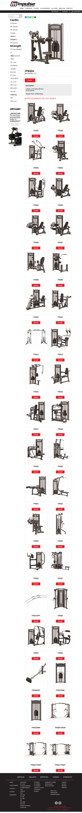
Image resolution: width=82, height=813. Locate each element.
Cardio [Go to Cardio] (36, 8)
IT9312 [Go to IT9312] (60, 318)
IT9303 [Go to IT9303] (60, 169)
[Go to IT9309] (60, 266)
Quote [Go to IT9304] (36, 212)
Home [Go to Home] (22, 8)
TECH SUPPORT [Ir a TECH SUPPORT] (49, 787)
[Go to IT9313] (36, 340)
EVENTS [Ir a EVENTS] (64, 783)
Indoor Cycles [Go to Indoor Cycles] (13, 33)
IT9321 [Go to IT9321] (35, 505)
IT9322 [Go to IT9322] (60, 505)
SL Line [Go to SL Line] (13, 82)
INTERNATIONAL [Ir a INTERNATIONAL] (55, 795)
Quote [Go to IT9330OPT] (36, 697)
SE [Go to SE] (12, 98)
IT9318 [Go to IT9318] (60, 430)
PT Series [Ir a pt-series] (37, 787)
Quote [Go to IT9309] (60, 286)
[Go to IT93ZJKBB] (60, 676)
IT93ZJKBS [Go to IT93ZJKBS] (36, 729)
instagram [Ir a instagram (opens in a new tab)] (72, 11)
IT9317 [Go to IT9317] (35, 430)
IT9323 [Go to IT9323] (35, 542)
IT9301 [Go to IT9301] (35, 132)
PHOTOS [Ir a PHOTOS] (64, 789)
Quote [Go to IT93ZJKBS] (36, 734)
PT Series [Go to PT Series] (14, 30)
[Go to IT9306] (36, 228)
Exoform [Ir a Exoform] (23, 783)
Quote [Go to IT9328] (60, 137)
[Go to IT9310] (36, 303)
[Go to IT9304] (36, 191)
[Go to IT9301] (36, 117)
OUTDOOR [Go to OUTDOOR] (23, 808)
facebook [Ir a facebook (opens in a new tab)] (56, 804)
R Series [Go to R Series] (14, 23)
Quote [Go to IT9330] (60, 622)
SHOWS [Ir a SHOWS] (64, 785)
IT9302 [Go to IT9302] (35, 169)
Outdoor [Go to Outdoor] (14, 95)
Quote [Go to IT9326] (36, 585)
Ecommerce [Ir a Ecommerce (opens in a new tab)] (57, 811)
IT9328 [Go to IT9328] (60, 132)
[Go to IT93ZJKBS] (36, 714)
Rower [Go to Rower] (13, 39)
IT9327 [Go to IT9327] (60, 580)
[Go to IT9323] (36, 527)
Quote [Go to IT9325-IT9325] (60, 734)
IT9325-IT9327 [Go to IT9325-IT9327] (36, 766)
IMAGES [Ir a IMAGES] (64, 787)
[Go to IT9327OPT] (36, 602)
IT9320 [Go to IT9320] (60, 468)
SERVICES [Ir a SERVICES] (44, 778)
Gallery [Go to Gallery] (54, 8)
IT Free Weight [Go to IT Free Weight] (16, 49)
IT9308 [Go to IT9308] (35, 281)
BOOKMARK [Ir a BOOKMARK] (13, 796)
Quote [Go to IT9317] (36, 436)
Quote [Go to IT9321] (36, 510)
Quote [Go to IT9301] (36, 137)
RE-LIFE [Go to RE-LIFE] (14, 88)
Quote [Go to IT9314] (60, 361)
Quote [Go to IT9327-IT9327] (60, 772)
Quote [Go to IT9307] (60, 249)
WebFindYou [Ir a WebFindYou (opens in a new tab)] (65, 811)
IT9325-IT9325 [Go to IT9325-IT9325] (60, 729)
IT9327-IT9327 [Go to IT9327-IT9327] (60, 766)
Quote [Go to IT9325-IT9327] (36, 772)
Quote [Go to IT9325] (60, 548)
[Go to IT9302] (36, 154)
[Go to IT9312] (60, 303)
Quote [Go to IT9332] (60, 660)
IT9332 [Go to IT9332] (60, 654)
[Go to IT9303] (60, 154)
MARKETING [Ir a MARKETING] (53, 794)
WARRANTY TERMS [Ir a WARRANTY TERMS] (50, 783)
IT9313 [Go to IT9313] (35, 356)
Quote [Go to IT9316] (60, 398)
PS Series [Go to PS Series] (14, 43)
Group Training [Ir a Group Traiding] (25, 807)
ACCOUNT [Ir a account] (55, 11)
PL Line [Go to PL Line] (13, 62)
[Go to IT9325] (60, 527)
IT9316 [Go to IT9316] (60, 393)
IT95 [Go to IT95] (21, 790)
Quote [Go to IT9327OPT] (36, 622)
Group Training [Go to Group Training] (14, 92)
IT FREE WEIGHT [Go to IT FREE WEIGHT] (25, 789)
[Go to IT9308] (36, 266)
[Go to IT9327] (60, 564)
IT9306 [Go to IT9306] (35, 244)
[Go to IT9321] (36, 490)
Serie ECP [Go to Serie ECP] (14, 78)
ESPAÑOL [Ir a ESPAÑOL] (78, 11)
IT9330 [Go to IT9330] (60, 617)
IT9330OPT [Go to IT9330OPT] (36, 692)
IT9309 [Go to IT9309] (60, 281)
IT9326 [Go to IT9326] (35, 580)
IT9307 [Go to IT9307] (60, 244)
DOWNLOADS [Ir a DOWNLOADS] (49, 785)
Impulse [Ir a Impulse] (21, 778)
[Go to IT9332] (60, 639)
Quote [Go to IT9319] (36, 473)
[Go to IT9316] (60, 378)
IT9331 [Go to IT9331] (35, 654)
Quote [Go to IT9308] (36, 286)
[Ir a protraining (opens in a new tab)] (15, 126)
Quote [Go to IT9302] (36, 175)
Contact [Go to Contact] (69, 8)
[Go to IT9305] (60, 191)
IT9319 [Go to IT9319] (35, 468)
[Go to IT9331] (36, 639)
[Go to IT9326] (36, 564)
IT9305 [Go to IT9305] (60, 206)
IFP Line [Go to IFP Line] (14, 85)
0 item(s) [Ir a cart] (64, 11)
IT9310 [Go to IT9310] (35, 318)
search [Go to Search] (69, 11)
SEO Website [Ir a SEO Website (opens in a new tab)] (49, 811)
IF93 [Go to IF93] (12, 59)
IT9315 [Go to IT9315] (35, 393)
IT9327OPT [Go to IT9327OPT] (36, 617)
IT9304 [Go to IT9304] (35, 206)
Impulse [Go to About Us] (62, 8)
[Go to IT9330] (60, 602)
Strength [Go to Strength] (28, 8)
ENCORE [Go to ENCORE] (22, 803)
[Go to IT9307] (60, 228)
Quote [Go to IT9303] (60, 175)
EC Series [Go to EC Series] (14, 27)
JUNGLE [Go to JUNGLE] (22, 792)
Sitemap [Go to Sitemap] (12, 793)
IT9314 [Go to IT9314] (60, 356)
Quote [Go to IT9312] (60, 324)
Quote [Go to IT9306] (36, 249)
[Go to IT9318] (60, 415)
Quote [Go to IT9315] (36, 398)
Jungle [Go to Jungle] (13, 69)
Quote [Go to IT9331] (36, 660)
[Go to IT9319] (36, 452)
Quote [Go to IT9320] (60, 473)
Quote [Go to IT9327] (60, 585)
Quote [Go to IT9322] (60, 510)
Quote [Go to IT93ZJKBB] (60, 697)
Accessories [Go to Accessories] (45, 8)
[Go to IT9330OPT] (36, 676)
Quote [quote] (30, 81)
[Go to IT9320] (60, 452)
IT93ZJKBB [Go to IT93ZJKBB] (60, 692)
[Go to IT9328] (60, 117)
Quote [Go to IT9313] (36, 361)
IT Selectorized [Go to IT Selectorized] (15, 53)
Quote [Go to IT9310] (36, 324)
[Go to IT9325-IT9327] (36, 751)
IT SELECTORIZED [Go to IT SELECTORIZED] (25, 787)
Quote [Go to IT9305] (60, 212)
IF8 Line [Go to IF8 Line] (14, 101)
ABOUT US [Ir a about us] (53, 792)
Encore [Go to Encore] (13, 72)
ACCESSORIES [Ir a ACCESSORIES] (14, 786)
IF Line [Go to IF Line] (13, 75)
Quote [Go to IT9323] (36, 548)
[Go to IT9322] (60, 490)
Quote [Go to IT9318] (60, 436)
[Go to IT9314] (60, 340)
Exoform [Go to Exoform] (14, 65)
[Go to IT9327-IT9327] (60, 751)
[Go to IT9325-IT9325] (60, 714)
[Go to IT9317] (36, 415)
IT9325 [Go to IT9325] (60, 542)
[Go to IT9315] (36, 378)
